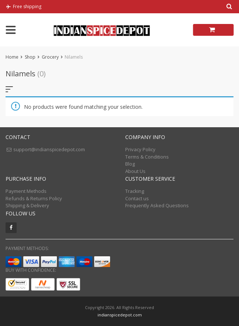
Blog (130, 163)
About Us (135, 171)
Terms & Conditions (147, 156)
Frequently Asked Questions (157, 205)
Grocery (50, 57)
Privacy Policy (140, 149)
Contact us (137, 198)
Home (12, 57)
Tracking (134, 191)
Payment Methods (26, 191)
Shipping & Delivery (27, 205)
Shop (30, 57)
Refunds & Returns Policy (34, 198)
